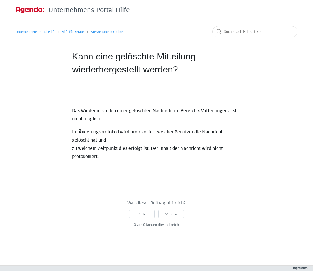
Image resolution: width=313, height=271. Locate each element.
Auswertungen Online (107, 32)
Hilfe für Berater (73, 32)
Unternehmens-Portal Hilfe (35, 32)
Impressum (299, 268)
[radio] (142, 214)
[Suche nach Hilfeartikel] (254, 31)
